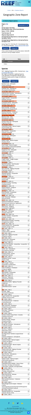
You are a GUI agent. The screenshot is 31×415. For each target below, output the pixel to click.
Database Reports (19, 10)
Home (8, 10)
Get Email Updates (15, 406)
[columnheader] (4, 59)
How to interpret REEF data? (22, 45)
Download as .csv (23, 25)
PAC (7, 24)
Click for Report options (11, 21)
